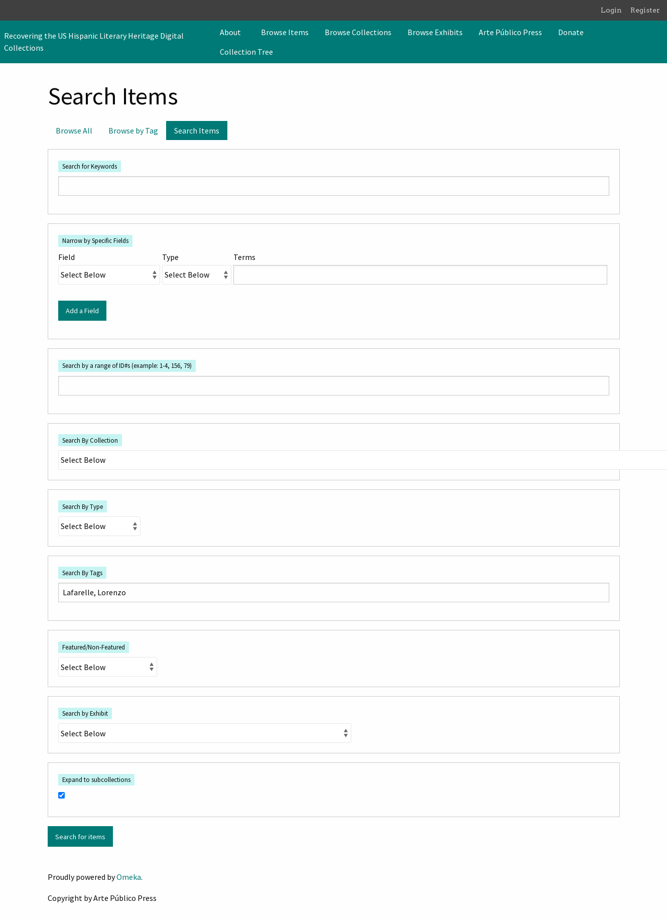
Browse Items (285, 32)
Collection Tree (246, 52)
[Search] (658, 41)
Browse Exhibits (435, 32)
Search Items (196, 130)
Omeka (128, 877)
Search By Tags (82, 573)
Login (611, 10)
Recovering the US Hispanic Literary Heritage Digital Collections (94, 42)
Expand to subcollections (96, 779)
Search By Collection (90, 440)
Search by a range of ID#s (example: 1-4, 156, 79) (127, 365)
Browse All (74, 130)
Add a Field (82, 310)
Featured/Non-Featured (93, 647)
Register (645, 10)
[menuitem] (232, 32)
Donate (571, 32)
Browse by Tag (133, 130)
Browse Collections (358, 32)
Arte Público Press (510, 32)
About (230, 32)
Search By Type (82, 506)
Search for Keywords (89, 166)
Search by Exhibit (85, 713)
